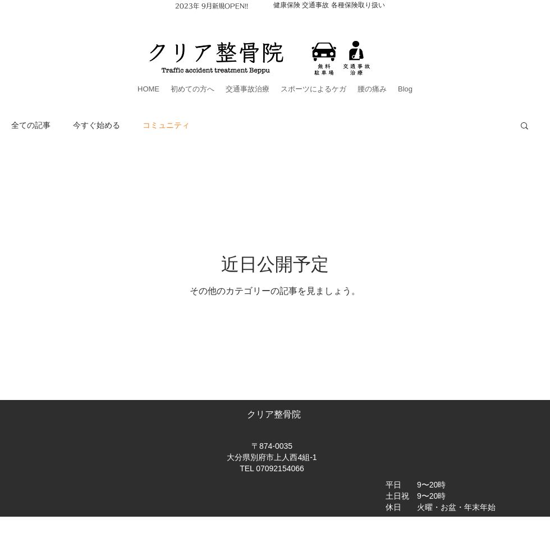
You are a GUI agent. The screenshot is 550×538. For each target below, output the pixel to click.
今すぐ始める (96, 124)
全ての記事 (31, 124)
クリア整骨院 (275, 414)
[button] (524, 126)
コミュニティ (166, 124)
